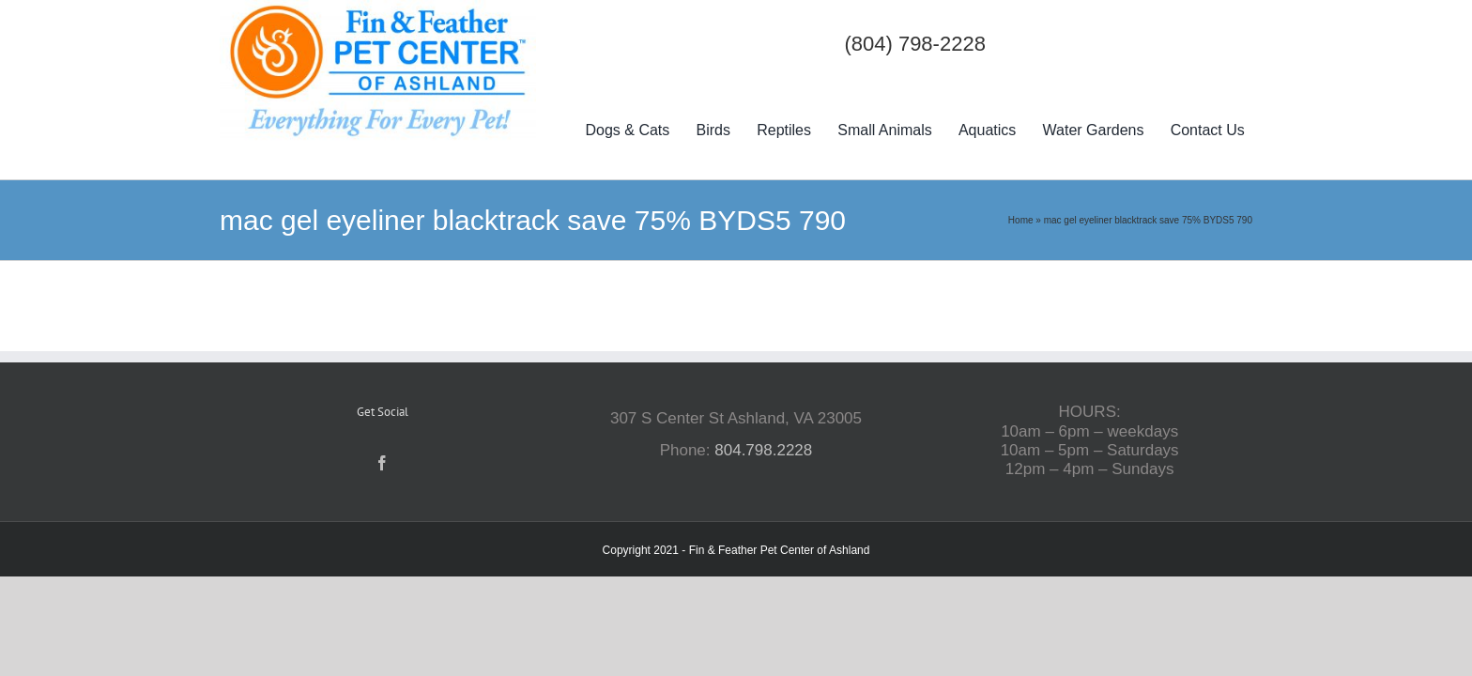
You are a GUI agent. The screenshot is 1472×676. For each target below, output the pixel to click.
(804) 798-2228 (914, 43)
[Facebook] (382, 462)
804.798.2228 (763, 450)
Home (1021, 220)
